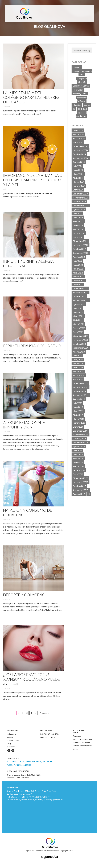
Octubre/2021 (79, 296)
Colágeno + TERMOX (82, 80)
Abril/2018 (78, 462)
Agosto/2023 (79, 209)
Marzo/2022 (78, 276)
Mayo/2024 (78, 174)
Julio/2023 (77, 213)
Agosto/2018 (79, 446)
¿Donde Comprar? (14, 740)
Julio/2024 (77, 166)
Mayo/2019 (78, 411)
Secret (87, 105)
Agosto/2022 (79, 257)
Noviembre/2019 (80, 387)
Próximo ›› (44, 713)
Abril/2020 (78, 367)
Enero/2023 (78, 237)
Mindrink (77, 105)
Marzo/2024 (78, 182)
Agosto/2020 (79, 351)
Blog (9, 744)
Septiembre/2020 (80, 347)
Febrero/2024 (79, 186)
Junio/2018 (78, 454)
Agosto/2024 (79, 162)
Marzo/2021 (78, 324)
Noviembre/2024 (80, 150)
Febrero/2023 (79, 233)
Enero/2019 (78, 426)
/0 (89, 494)
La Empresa (11, 734)
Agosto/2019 (79, 399)
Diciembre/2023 (80, 193)
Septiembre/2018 (80, 442)
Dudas (75, 749)
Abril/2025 (78, 130)
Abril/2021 (78, 320)
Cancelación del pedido (82, 745)
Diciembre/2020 (80, 336)
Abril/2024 (78, 178)
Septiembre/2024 (80, 158)
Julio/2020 (77, 355)
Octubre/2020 (79, 344)
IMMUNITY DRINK (48, 737)
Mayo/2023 (78, 221)
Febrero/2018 (79, 470)
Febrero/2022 (79, 280)
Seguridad (77, 736)
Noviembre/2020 (80, 340)
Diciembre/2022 (80, 241)
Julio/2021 (77, 308)
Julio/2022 (77, 261)
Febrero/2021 (79, 328)
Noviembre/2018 (80, 434)
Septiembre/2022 (80, 253)
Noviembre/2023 (80, 197)
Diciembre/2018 (80, 430)
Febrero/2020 (79, 375)
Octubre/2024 (79, 154)
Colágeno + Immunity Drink (82, 73)
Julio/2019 (77, 403)
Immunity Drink (79, 93)
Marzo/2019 (78, 419)
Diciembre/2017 (80, 478)
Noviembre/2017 (80, 482)
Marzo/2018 (78, 466)
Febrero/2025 (79, 138)
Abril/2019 (78, 415)
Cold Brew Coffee (81, 85)
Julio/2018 (77, 450)
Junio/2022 (78, 265)
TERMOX (82, 109)
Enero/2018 (78, 474)
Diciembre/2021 (80, 288)
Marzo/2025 (78, 134)
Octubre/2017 (79, 486)
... (35, 713)
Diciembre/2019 (80, 383)
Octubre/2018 (79, 438)
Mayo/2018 (78, 458)
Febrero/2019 (79, 422)
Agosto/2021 (79, 304)
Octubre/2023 (79, 201)
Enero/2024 (78, 189)
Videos (10, 737)
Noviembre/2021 (80, 292)
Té (74, 109)
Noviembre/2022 (80, 245)
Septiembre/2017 (80, 490)
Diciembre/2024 (80, 146)
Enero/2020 (78, 379)
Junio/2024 (78, 170)
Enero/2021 (78, 332)
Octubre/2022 (79, 249)
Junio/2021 (78, 312)
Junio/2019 (78, 407)
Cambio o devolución (81, 742)
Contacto (11, 747)
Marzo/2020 (78, 371)
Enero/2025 (78, 142)
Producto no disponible (82, 739)
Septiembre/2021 (80, 300)
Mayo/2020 (78, 363)
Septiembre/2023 (80, 205)
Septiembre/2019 (80, 395)
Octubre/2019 (79, 391)
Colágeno (77, 67)
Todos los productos (81, 114)
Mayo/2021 (78, 316)
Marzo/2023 (78, 229)
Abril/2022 (78, 272)
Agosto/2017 (79, 494)
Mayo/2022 (78, 268)
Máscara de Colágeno (82, 99)
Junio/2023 (78, 217)
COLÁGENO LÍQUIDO (49, 734)
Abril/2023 (78, 225)
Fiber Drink (78, 89)
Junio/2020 (78, 359)
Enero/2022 (78, 284)
